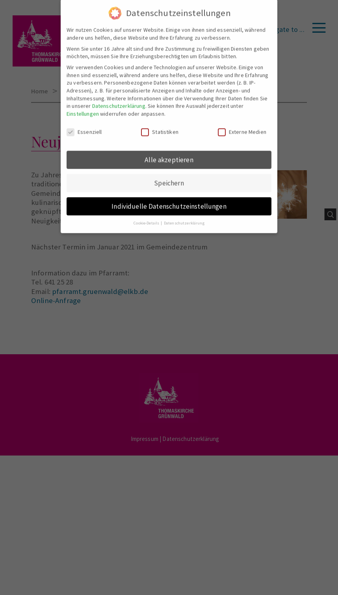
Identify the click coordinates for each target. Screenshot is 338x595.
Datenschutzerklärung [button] (184, 218)
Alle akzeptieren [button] (169, 154)
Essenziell (84, 126)
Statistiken (159, 126)
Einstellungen (83, 108)
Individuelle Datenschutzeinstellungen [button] (169, 201)
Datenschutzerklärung (118, 100)
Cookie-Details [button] (147, 218)
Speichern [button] (169, 177)
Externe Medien (242, 126)
